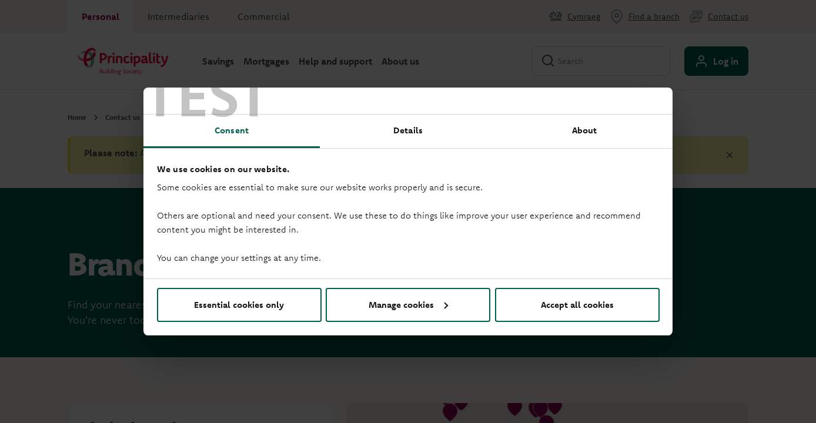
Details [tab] (408, 130)
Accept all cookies (577, 304)
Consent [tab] (232, 130)
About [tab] (584, 130)
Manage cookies (408, 304)
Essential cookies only (239, 304)
